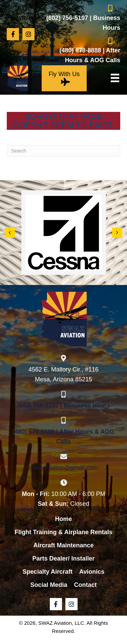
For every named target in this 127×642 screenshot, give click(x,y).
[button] (13, 34)
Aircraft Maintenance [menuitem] (63, 545)
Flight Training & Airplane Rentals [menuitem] (63, 532)
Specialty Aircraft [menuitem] (47, 572)
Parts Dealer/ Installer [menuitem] (63, 558)
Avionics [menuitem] (91, 572)
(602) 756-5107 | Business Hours (63, 405)
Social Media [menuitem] (48, 585)
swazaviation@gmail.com (63, 467)
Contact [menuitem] (85, 585)
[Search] (63, 151)
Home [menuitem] (63, 519)
